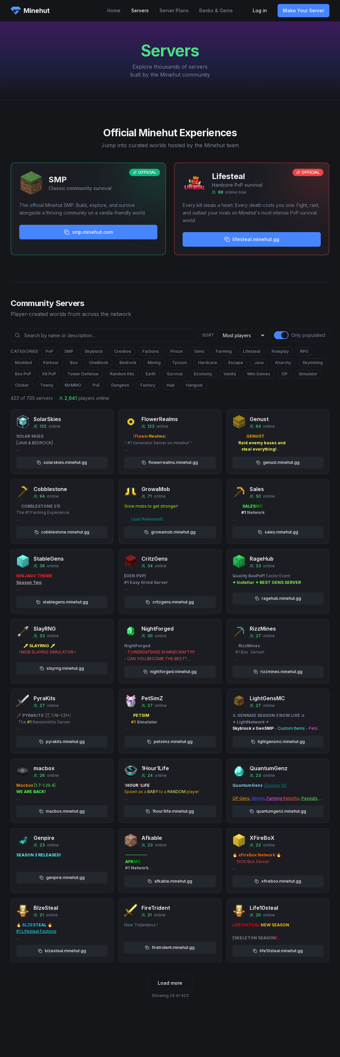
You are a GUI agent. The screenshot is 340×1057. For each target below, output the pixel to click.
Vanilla (229, 373)
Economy (203, 373)
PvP (49, 351)
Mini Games (258, 373)
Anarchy (283, 362)
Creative (122, 351)
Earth (151, 373)
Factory (147, 385)
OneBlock (98, 362)
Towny (46, 385)
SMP (68, 351)
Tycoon (179, 362)
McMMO (73, 385)
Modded (23, 362)
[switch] (281, 335)
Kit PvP (49, 373)
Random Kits (122, 373)
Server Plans (174, 10)
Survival (175, 373)
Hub (171, 385)
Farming (224, 351)
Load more (170, 983)
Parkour (51, 362)
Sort (208, 335)
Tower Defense (83, 373)
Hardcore (207, 362)
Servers (140, 10)
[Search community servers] (104, 335)
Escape (235, 362)
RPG (304, 351)
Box (74, 362)
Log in (260, 10)
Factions (150, 351)
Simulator (308, 373)
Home (114, 10)
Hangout (194, 385)
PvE (96, 385)
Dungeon (120, 385)
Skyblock (94, 351)
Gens (199, 351)
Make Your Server (303, 10)
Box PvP (23, 373)
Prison (176, 351)
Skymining (312, 362)
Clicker (22, 385)
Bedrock (128, 362)
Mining (154, 362)
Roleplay (280, 351)
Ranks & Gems (216, 10)
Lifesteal (251, 351)
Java (259, 362)
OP (285, 373)
